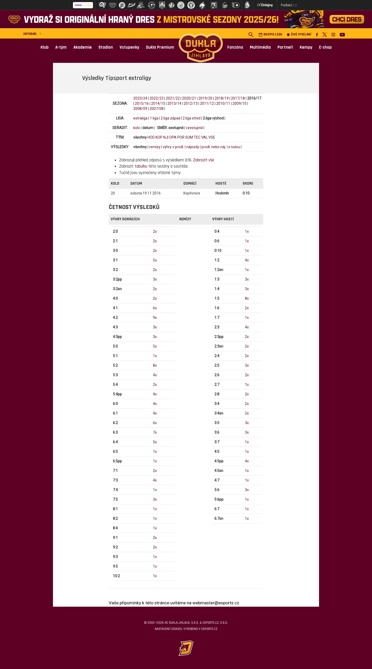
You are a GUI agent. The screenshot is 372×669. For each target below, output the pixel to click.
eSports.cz (209, 629)
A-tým (61, 47)
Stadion (105, 47)
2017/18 (238, 98)
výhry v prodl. (173, 147)
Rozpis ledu (270, 34)
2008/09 (140, 109)
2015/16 (142, 103)
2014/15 (158, 103)
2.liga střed (191, 118)
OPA (172, 137)
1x (155, 356)
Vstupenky (129, 47)
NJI (165, 137)
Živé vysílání (299, 34)
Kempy (306, 47)
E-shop (325, 47)
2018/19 (222, 98)
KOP (159, 137)
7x (155, 432)
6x (155, 308)
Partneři (285, 47)
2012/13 (191, 103)
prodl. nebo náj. (214, 147)
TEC (197, 137)
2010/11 (223, 103)
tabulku (141, 166)
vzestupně (194, 128)
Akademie (82, 47)
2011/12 (207, 103)
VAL (204, 137)
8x (155, 365)
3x (155, 279)
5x (155, 260)
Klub (45, 47)
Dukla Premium (160, 47)
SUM (189, 137)
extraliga (140, 118)
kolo (136, 128)
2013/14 (174, 103)
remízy (154, 147)
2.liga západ (170, 118)
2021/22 (173, 98)
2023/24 (140, 98)
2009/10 (239, 103)
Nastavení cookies (168, 629)
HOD (151, 137)
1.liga (154, 118)
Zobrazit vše (203, 160)
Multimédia (260, 47)
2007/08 (157, 109)
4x (155, 375)
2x (155, 231)
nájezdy (192, 147)
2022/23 (157, 98)
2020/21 (189, 98)
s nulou (234, 147)
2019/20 (205, 98)
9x (155, 317)
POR (180, 137)
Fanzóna (235, 47)
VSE (211, 137)
